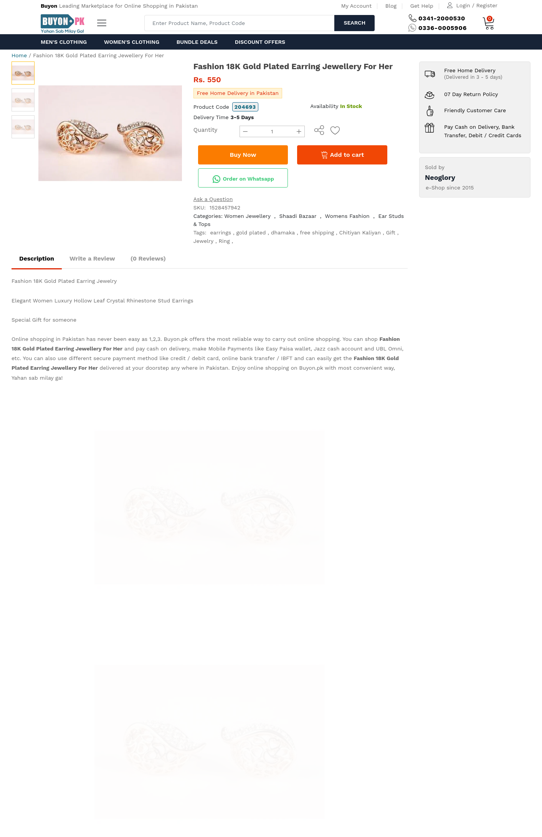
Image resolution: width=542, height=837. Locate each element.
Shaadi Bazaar (298, 216)
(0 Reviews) (148, 258)
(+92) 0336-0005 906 (116, 460)
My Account (356, 6)
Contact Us (170, 544)
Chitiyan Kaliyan (360, 232)
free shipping (317, 232)
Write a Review (92, 258)
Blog (391, 6)
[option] (110, 133)
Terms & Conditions (207, 480)
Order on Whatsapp (243, 179)
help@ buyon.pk (109, 470)
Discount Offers (260, 42)
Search (354, 23)
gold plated (251, 232)
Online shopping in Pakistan (48, 339)
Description (36, 258)
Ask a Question (213, 199)
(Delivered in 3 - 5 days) (473, 77)
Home (19, 55)
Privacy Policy (200, 470)
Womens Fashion (347, 216)
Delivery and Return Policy (216, 499)
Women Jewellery (247, 216)
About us (71, 544)
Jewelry (203, 241)
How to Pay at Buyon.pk (213, 451)
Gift (390, 232)
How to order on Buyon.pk (216, 460)
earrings (220, 232)
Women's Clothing (131, 42)
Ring (224, 241)
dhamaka (283, 232)
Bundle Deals (197, 42)
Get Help (421, 6)
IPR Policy (195, 489)
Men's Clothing (64, 42)
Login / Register (476, 5)
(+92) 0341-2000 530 (115, 451)
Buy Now (243, 154)
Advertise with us (107, 544)
